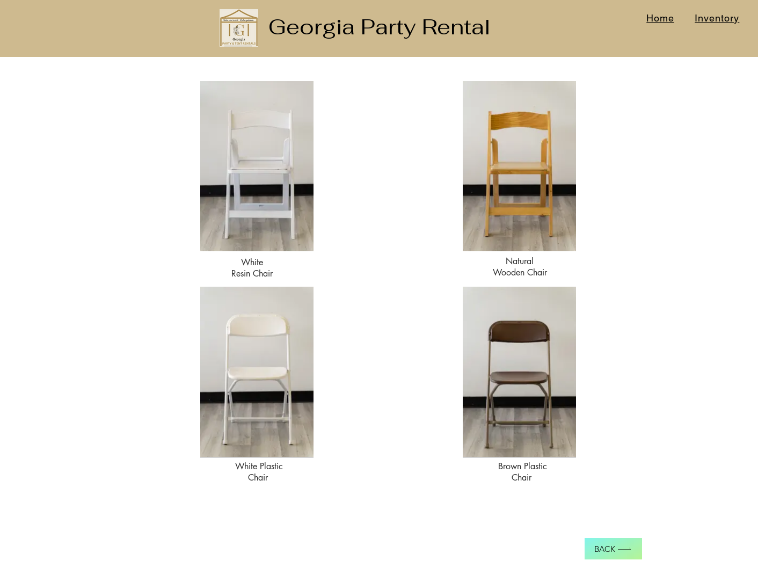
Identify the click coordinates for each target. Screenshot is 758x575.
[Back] (613, 548)
